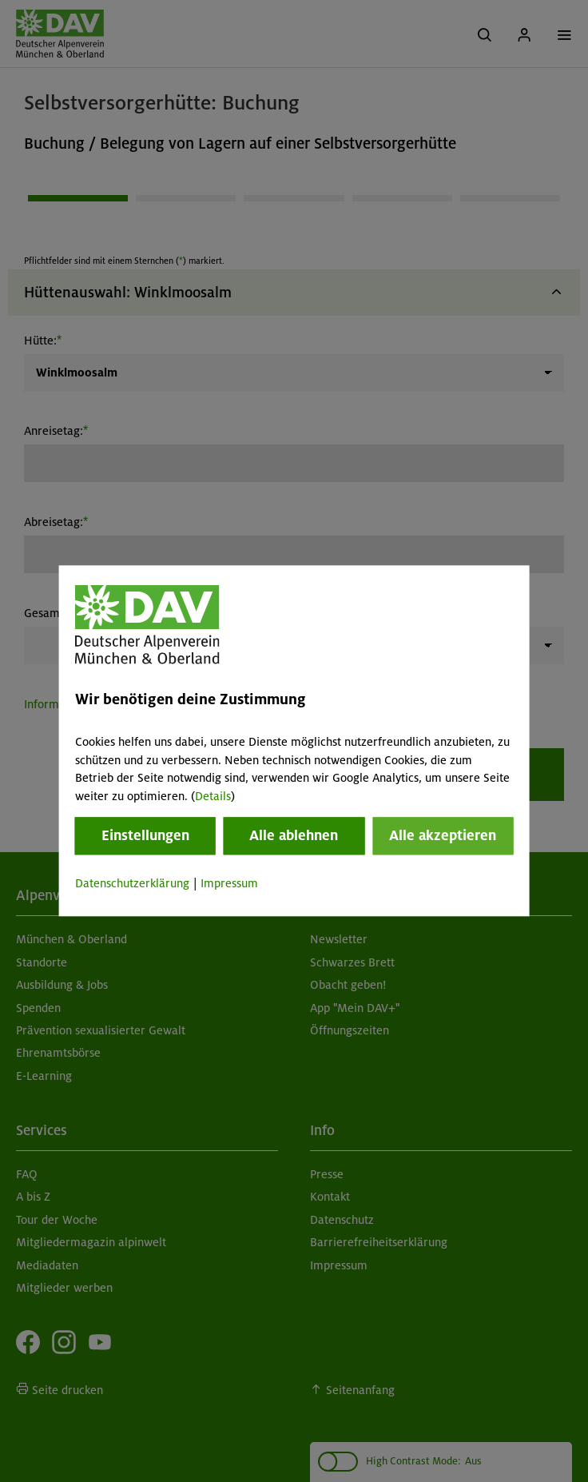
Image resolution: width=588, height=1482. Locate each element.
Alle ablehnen (293, 835)
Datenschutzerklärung (132, 883)
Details (213, 796)
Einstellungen (145, 835)
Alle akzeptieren (442, 835)
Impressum (229, 883)
